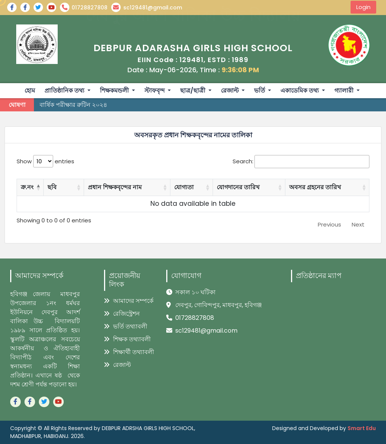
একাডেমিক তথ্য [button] (300, 90)
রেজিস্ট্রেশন (122, 313)
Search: (301, 161)
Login (363, 7)
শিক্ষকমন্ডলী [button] (115, 90)
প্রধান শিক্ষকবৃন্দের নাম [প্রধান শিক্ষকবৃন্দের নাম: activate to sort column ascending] (115, 187)
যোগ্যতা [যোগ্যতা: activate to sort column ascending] (184, 187)
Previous (329, 224)
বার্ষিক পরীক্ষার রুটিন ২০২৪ (73, 104)
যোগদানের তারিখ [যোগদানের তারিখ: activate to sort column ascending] (238, 187)
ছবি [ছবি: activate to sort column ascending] (52, 187)
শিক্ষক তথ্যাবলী (127, 339)
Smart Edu (362, 428)
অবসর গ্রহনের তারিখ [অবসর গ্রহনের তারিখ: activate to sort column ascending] (315, 187)
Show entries (45, 161)
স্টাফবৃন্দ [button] (155, 90)
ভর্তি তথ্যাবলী (125, 326)
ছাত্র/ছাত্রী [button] (193, 90)
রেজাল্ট (117, 364)
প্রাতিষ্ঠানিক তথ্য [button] (65, 90)
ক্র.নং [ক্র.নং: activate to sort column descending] (27, 187)
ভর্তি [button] (260, 90)
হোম (30, 90)
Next (358, 224)
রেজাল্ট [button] (230, 90)
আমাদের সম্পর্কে (128, 301)
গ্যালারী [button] (344, 90)
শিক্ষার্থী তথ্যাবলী (129, 352)
